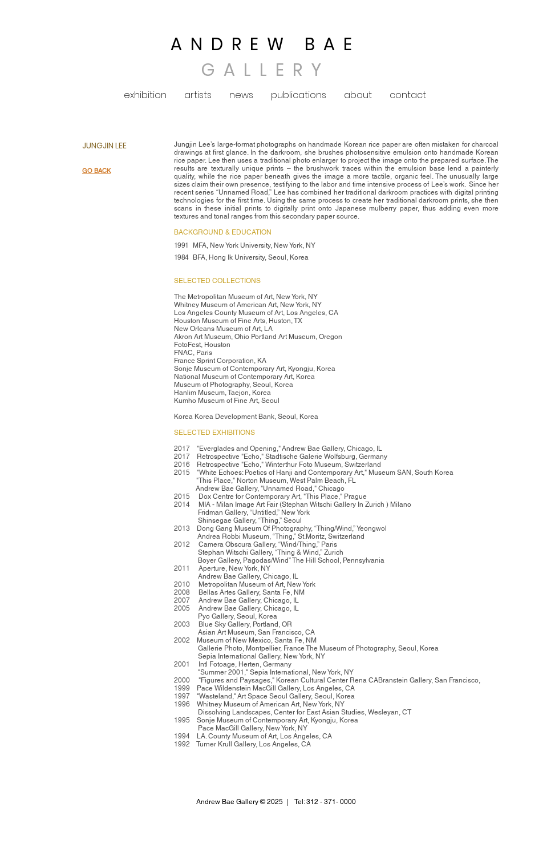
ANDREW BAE (265, 44)
